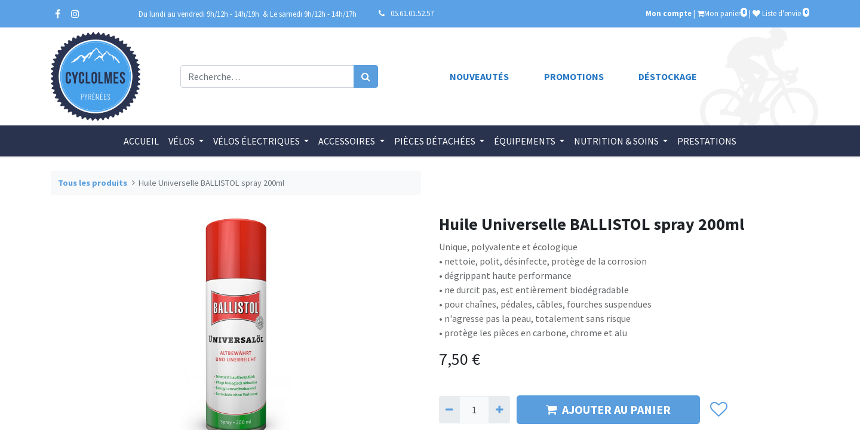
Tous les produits (92, 182)
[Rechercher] (366, 76)
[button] (718, 410)
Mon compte (669, 13)
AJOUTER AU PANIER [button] (608, 409)
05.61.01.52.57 (412, 13)
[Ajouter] (499, 409)
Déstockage (667, 76)
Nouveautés (479, 76)
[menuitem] (141, 141)
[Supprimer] (449, 409)
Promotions (574, 76)
